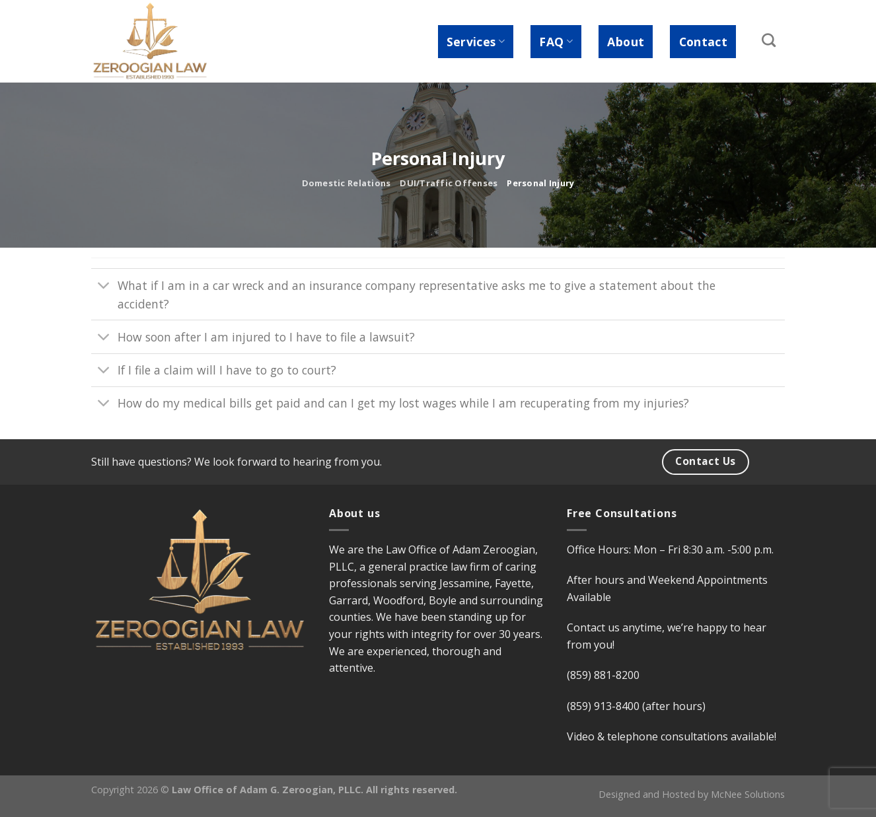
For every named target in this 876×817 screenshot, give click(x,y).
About (625, 42)
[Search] (769, 40)
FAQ (556, 42)
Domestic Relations (346, 183)
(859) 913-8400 (603, 706)
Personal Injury (540, 183)
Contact (703, 42)
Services (476, 42)
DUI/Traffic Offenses (448, 183)
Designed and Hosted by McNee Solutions (692, 794)
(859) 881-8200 (603, 675)
